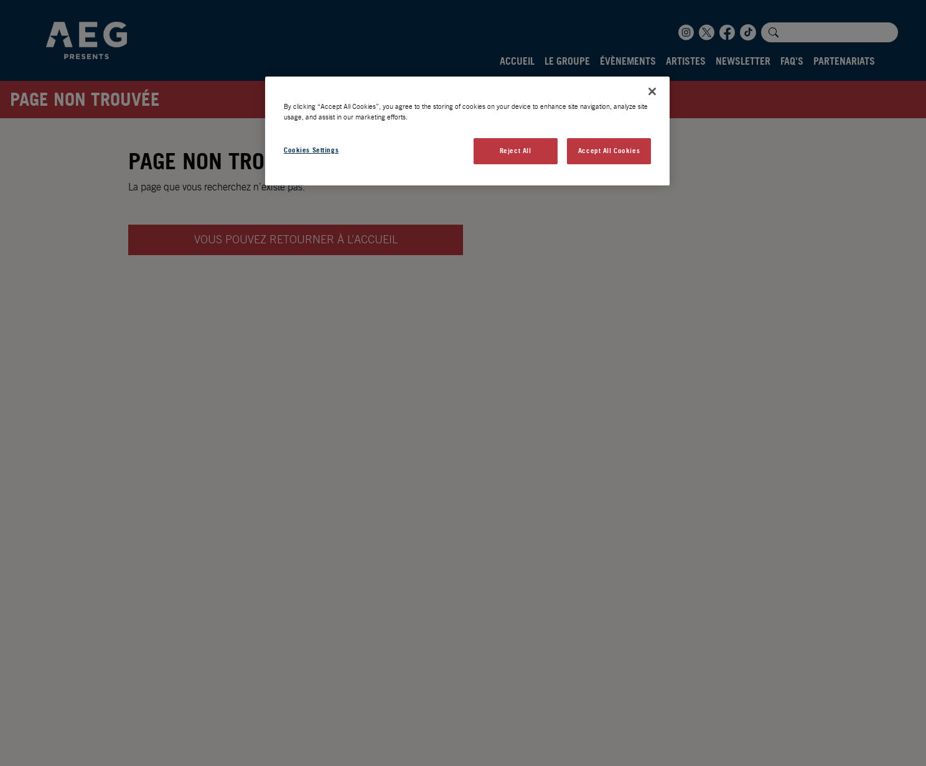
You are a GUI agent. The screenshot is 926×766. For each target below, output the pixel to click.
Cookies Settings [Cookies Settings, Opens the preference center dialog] (311, 150)
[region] (467, 131)
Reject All (515, 150)
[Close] (652, 91)
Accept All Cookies (609, 150)
